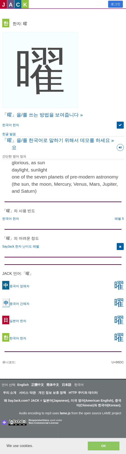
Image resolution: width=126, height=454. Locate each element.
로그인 (115, 4)
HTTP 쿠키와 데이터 (83, 392)
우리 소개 (10, 392)
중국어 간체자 (15, 303)
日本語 (66, 385)
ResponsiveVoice (39, 420)
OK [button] (103, 446)
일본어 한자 (14, 320)
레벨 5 (119, 218)
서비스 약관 (27, 392)
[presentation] (29, 433)
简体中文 (52, 385)
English (23, 385)
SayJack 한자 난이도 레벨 (20, 246)
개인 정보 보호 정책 (52, 392)
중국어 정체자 (15, 286)
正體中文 (37, 385)
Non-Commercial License (44, 423)
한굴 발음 (9, 134)
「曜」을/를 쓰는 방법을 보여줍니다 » (42, 114)
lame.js (65, 413)
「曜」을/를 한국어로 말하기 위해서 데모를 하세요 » (58, 140)
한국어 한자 (10, 125)
